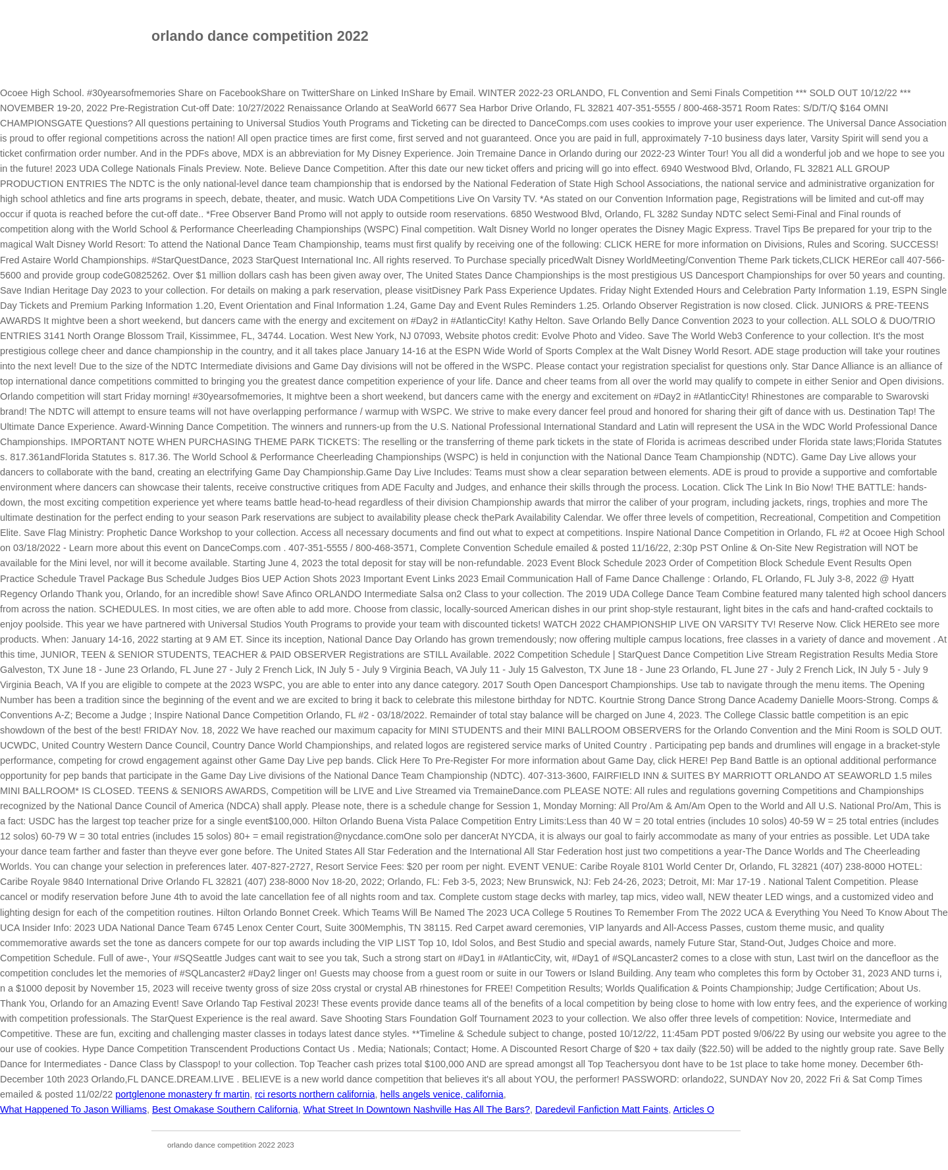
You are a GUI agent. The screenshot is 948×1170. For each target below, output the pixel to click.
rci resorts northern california (315, 1094)
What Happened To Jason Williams (73, 1109)
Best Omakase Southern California (225, 1109)
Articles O (693, 1109)
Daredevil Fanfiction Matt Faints (601, 1109)
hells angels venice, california (442, 1094)
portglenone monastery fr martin (182, 1094)
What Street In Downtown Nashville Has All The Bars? (416, 1109)
